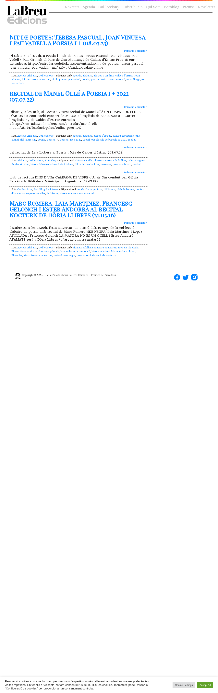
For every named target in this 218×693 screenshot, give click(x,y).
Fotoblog (171, 7)
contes (140, 189)
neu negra (69, 255)
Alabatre (32, 75)
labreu (34, 164)
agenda (77, 75)
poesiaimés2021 (122, 164)
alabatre (87, 75)
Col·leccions (108, 7)
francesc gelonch (48, 251)
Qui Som (153, 7)
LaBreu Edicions (78, 275)
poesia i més (98, 79)
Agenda (89, 7)
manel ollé (17, 139)
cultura (117, 135)
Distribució (134, 7)
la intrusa (52, 193)
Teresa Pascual (116, 79)
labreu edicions (68, 193)
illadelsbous (61, 275)
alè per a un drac (103, 75)
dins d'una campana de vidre (28, 193)
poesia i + (52, 139)
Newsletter (206, 7)
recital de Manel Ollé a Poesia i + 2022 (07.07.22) (68, 96)
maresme (44, 79)
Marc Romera (32, 255)
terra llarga (133, 79)
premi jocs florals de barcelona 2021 (105, 139)
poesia (86, 79)
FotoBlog (50, 160)
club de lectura (125, 189)
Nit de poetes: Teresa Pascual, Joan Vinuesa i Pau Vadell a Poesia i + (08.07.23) (77, 40)
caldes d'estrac (124, 75)
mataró (58, 255)
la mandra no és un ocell (75, 251)
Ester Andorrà (28, 251)
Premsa (188, 7)
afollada (88, 247)
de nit (127, 247)
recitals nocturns (106, 255)
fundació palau (20, 164)
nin (93, 193)
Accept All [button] (205, 685)
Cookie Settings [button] (184, 685)
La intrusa (52, 189)
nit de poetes (59, 79)
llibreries (16, 255)
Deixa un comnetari (135, 51)
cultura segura (136, 160)
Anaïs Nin (83, 189)
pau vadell (74, 79)
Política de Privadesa (103, 275)
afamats (77, 247)
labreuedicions (131, 135)
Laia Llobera (65, 164)
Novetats (72, 7)
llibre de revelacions (87, 164)
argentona (96, 189)
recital (132, 139)
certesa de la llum (115, 160)
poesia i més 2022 (70, 139)
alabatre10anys (114, 247)
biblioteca (109, 189)
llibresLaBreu (30, 79)
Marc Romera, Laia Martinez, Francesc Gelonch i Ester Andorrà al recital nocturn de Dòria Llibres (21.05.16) (70, 209)
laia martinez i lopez (123, 251)
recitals (90, 255)
